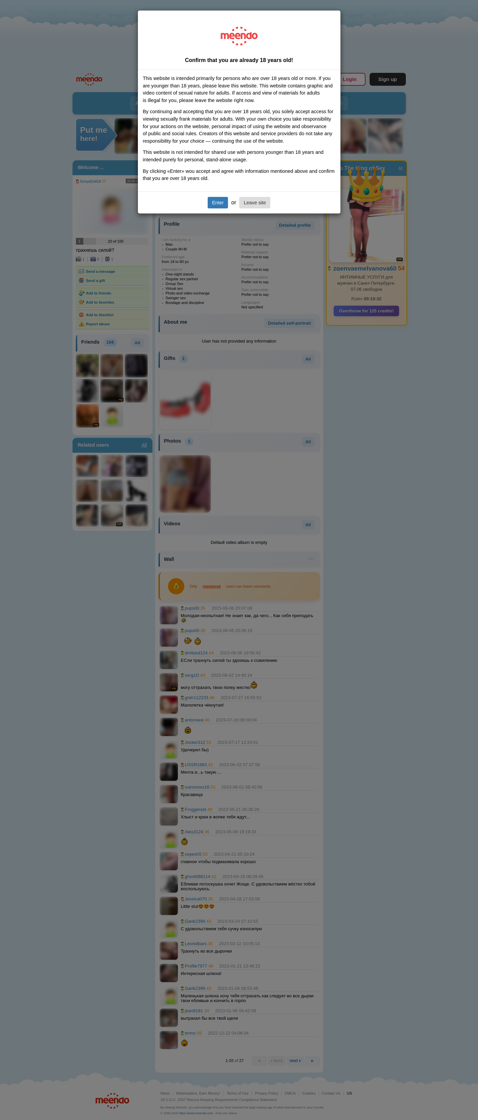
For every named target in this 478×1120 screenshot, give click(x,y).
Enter (218, 202)
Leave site (255, 202)
